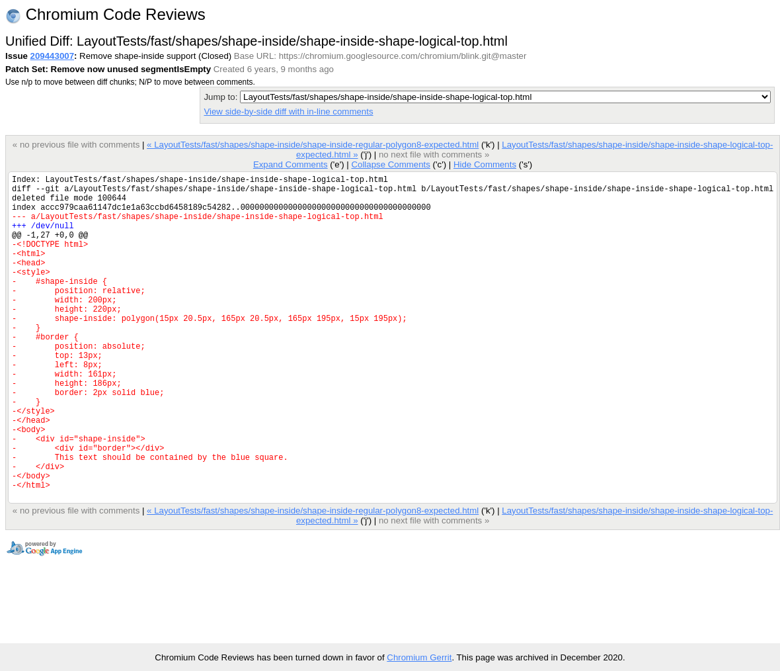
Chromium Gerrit (419, 657)
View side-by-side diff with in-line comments (288, 111)
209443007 (52, 56)
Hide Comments (484, 164)
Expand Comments (290, 164)
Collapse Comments (390, 164)
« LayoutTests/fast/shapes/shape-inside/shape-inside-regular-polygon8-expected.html (313, 145)
